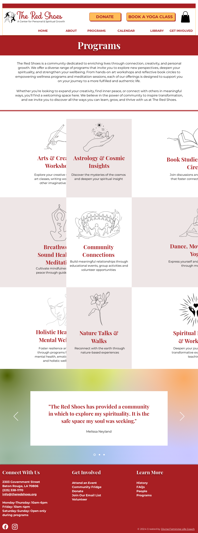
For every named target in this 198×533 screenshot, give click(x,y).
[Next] (182, 416)
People (141, 491)
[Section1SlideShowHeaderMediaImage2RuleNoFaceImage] (99, 454)
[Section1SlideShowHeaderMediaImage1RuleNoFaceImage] (94, 455)
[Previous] (16, 416)
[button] (185, 16)
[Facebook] (5, 526)
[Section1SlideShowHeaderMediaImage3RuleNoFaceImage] (104, 454)
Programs (144, 495)
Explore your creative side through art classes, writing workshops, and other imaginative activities (59, 179)
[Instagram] (15, 526)
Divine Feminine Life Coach (178, 528)
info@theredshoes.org (19, 494)
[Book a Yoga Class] (150, 17)
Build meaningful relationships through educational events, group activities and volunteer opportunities (99, 266)
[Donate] (105, 17)
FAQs (140, 487)
